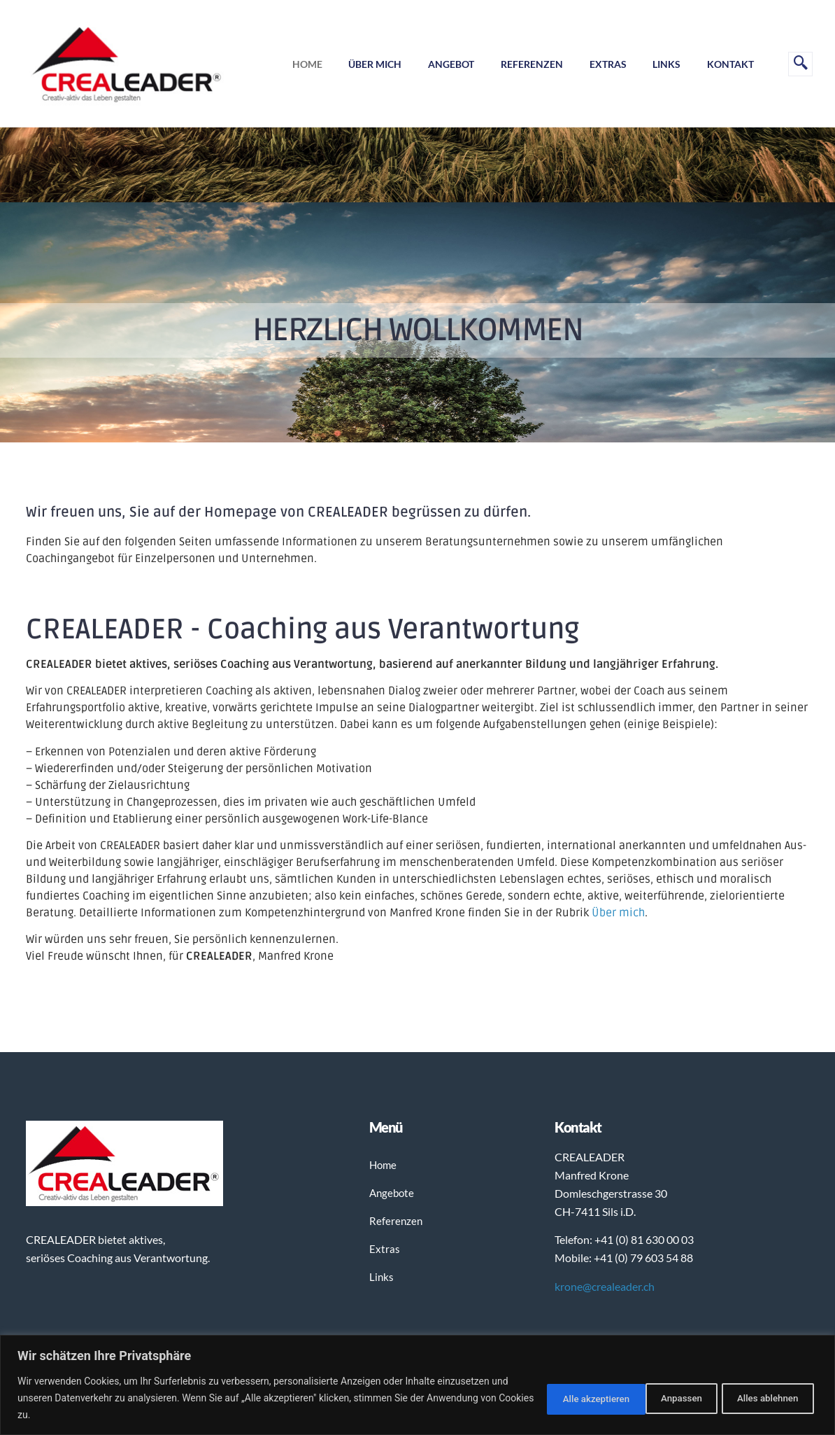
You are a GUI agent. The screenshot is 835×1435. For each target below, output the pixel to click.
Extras (603, 64)
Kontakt (729, 64)
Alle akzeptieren (762, 1398)
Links (664, 64)
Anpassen (549, 1398)
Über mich (366, 64)
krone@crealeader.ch (605, 1286)
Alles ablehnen (649, 1398)
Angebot (444, 64)
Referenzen (526, 64)
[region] (417, 1385)
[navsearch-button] (800, 64)
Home (297, 64)
